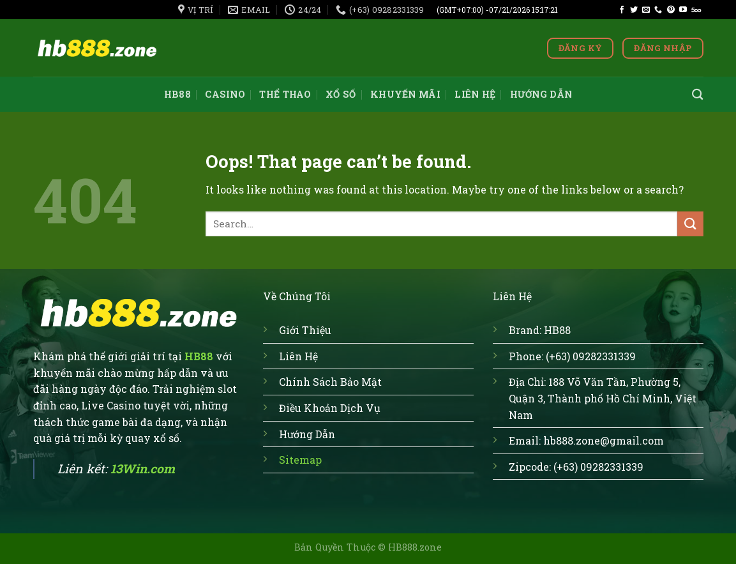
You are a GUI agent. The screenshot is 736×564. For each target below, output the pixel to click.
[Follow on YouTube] (683, 10)
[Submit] (690, 223)
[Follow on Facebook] (622, 10)
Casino (225, 94)
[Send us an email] (646, 10)
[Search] (697, 95)
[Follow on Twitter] (634, 10)
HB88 (177, 94)
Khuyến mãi (405, 94)
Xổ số (341, 94)
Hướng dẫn (541, 94)
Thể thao (285, 94)
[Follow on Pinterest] (671, 10)
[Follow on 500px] (696, 10)
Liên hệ (474, 94)
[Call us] (658, 10)
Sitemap (300, 459)
